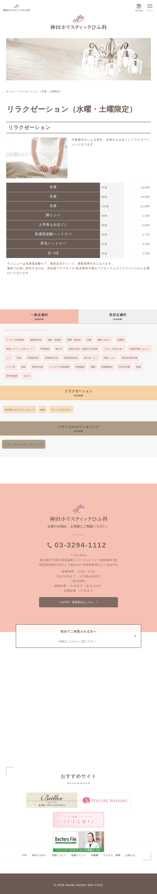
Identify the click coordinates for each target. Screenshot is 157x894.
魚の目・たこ (91, 358)
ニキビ (113, 349)
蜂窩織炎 (80, 367)
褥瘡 (104, 340)
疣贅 (110, 358)
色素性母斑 (140, 349)
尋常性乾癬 (11, 376)
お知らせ (130, 855)
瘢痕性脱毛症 (71, 358)
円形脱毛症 (33, 358)
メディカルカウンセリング (23, 444)
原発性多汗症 (51, 358)
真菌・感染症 (74, 340)
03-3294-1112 (81, 545)
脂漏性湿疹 (35, 340)
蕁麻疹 (120, 340)
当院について (59, 855)
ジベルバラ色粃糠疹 (59, 367)
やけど (27, 376)
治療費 (94, 855)
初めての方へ (39, 855)
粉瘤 (138, 367)
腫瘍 (93, 367)
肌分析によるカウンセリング (19, 409)
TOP (24, 855)
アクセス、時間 (111, 855)
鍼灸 (42, 409)
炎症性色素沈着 (129, 358)
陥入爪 (59, 349)
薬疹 (23, 367)
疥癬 (89, 340)
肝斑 (19, 358)
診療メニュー (78, 855)
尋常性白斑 (37, 367)
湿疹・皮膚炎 (54, 340)
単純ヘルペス (20, 349)
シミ (8, 358)
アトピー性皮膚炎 (15, 340)
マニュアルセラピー (61, 409)
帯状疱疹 (44, 349)
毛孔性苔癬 (124, 367)
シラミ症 (10, 367)
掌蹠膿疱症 (107, 367)
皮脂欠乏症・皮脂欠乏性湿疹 (83, 349)
